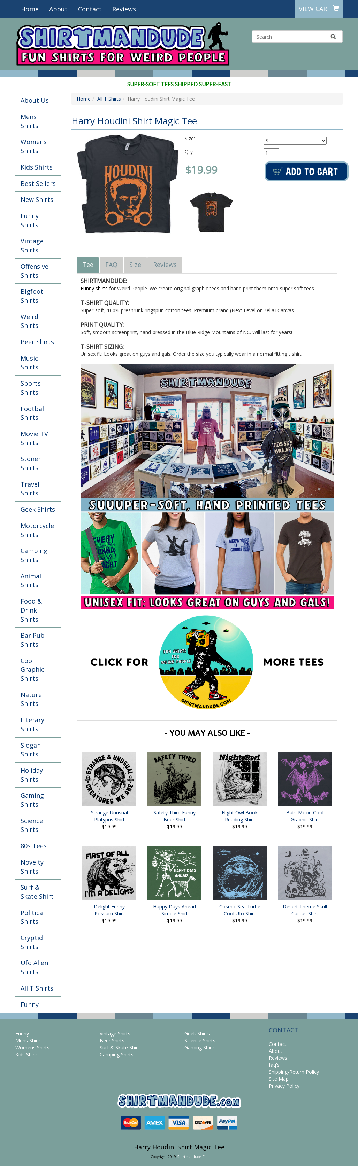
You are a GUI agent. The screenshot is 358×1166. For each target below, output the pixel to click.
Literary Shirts (32, 724)
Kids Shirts (37, 167)
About (58, 9)
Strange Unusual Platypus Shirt (109, 816)
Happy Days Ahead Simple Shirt (174, 910)
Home (30, 9)
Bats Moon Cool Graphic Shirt (304, 816)
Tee (87, 264)
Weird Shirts (29, 321)
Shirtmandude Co (191, 1156)
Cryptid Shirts (32, 942)
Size (135, 264)
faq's (274, 1065)
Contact (90, 9)
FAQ (111, 264)
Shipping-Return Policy (294, 1072)
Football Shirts (33, 413)
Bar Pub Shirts (33, 639)
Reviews (124, 9)
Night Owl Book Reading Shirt (240, 816)
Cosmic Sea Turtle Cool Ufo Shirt (239, 910)
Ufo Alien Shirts (34, 967)
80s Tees (34, 846)
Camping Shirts (34, 555)
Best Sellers (38, 183)
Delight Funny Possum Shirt (109, 910)
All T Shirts (37, 988)
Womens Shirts (34, 146)
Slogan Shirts (31, 749)
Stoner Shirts (31, 463)
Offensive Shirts (34, 270)
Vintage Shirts (32, 245)
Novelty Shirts (32, 866)
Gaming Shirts (32, 800)
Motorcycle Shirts (37, 530)
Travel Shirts (30, 488)
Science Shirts (32, 825)
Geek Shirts (38, 509)
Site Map (279, 1079)
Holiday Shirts (32, 774)
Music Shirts (29, 362)
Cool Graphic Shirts (32, 669)
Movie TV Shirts (34, 438)
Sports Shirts (31, 387)
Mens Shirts (29, 121)
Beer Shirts (37, 342)
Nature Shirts (31, 699)
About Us (35, 100)
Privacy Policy (284, 1085)
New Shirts (37, 199)
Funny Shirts (30, 220)
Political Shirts (33, 917)
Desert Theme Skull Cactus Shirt (305, 910)
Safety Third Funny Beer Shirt (174, 816)
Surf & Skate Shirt (37, 891)
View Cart (319, 9)
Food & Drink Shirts (31, 610)
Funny (30, 1004)
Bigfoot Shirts (32, 296)
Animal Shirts (31, 580)
